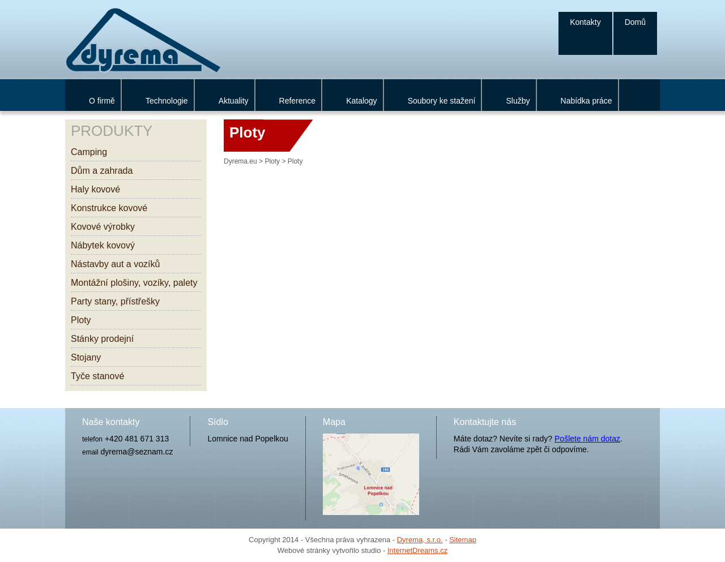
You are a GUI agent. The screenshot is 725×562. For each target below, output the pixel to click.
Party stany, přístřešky (115, 301)
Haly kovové (95, 189)
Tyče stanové (97, 376)
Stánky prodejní (102, 339)
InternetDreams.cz (417, 550)
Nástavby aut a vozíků (115, 264)
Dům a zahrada (102, 170)
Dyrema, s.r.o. (420, 539)
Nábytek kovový (103, 245)
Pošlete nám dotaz (587, 438)
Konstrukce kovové (109, 208)
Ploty (81, 320)
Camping (89, 152)
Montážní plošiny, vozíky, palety (134, 283)
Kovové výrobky (103, 226)
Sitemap (462, 539)
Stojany (86, 357)
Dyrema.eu (240, 161)
